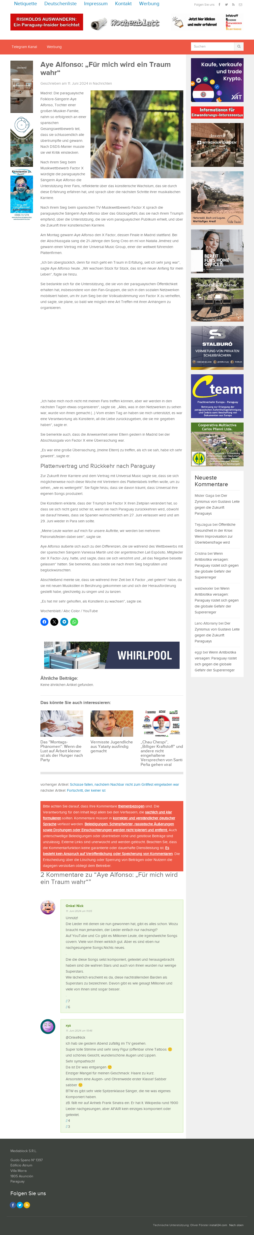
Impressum (96, 4)
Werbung (149, 4)
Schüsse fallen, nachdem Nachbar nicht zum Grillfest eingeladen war (124, 784)
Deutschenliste (60, 4)
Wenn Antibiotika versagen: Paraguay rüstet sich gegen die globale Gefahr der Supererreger (217, 566)
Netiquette (25, 4)
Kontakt (123, 4)
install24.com (218, 1225)
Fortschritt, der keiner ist (86, 790)
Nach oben (236, 1225)
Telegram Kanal (24, 47)
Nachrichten (102, 83)
